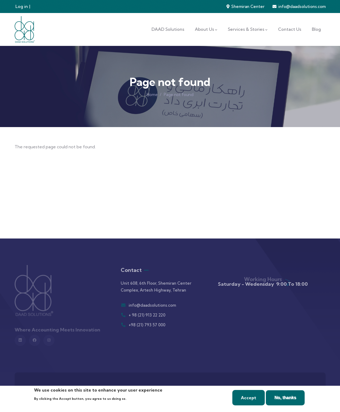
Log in (21, 6)
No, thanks (285, 397)
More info (136, 398)
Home (152, 94)
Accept (248, 397)
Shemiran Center (247, 6)
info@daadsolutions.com (302, 6)
